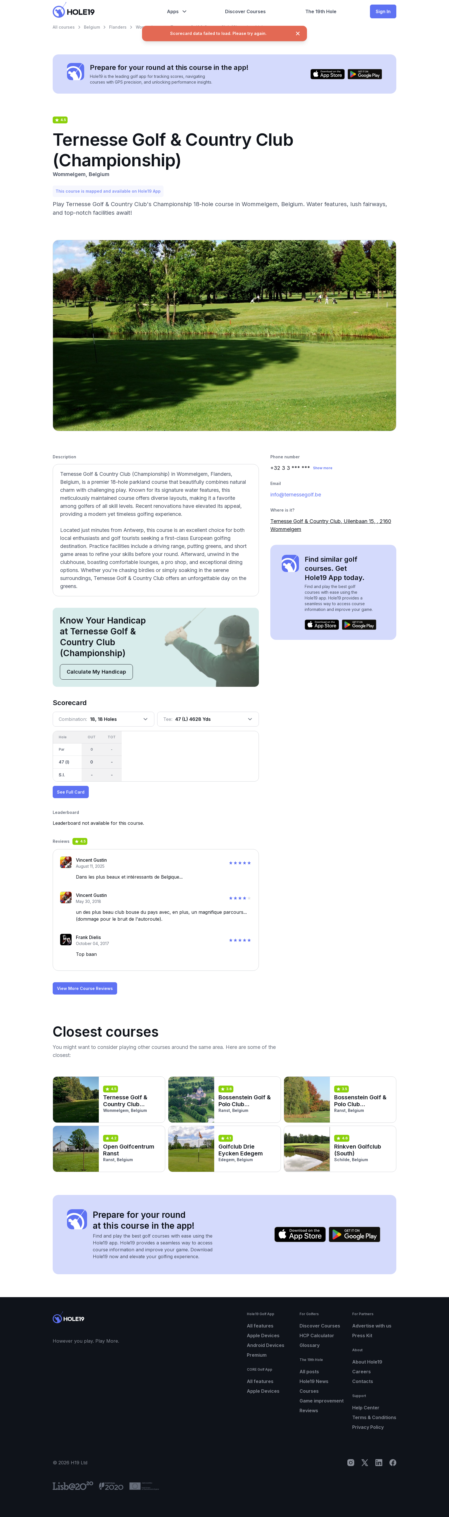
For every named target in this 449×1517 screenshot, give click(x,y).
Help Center (365, 1408)
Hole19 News (314, 1381)
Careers (361, 1371)
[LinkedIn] (378, 1462)
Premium (257, 1355)
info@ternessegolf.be (295, 495)
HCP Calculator (317, 1335)
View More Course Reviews (85, 988)
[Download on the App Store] (327, 74)
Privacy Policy (368, 1427)
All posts (309, 1371)
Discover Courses (320, 1326)
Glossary (310, 1345)
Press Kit (362, 1335)
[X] (364, 1462)
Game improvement (322, 1401)
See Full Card (70, 792)
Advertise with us (371, 1326)
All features (260, 1326)
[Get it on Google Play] (365, 74)
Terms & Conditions (374, 1417)
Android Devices (265, 1345)
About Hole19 (367, 1362)
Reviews (309, 1410)
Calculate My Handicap (96, 672)
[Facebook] (392, 1462)
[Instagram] (350, 1462)
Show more (322, 468)
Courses (309, 1391)
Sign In (383, 11)
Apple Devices (263, 1335)
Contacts (362, 1381)
